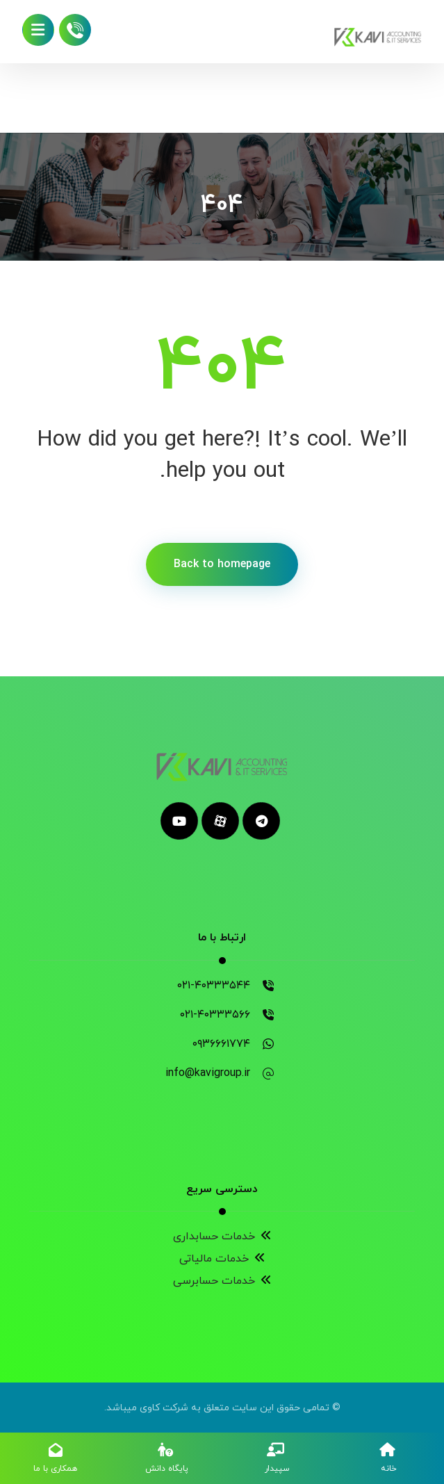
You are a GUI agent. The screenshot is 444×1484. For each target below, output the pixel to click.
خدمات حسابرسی (222, 1281)
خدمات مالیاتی (222, 1258)
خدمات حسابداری (222, 1236)
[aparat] (220, 821)
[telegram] (261, 821)
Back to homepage (222, 564)
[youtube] (179, 821)
